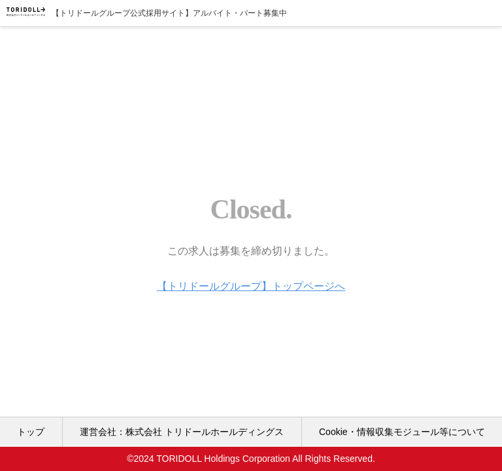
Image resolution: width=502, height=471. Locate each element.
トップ (30, 432)
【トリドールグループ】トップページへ (251, 286)
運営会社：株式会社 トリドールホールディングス (182, 432)
